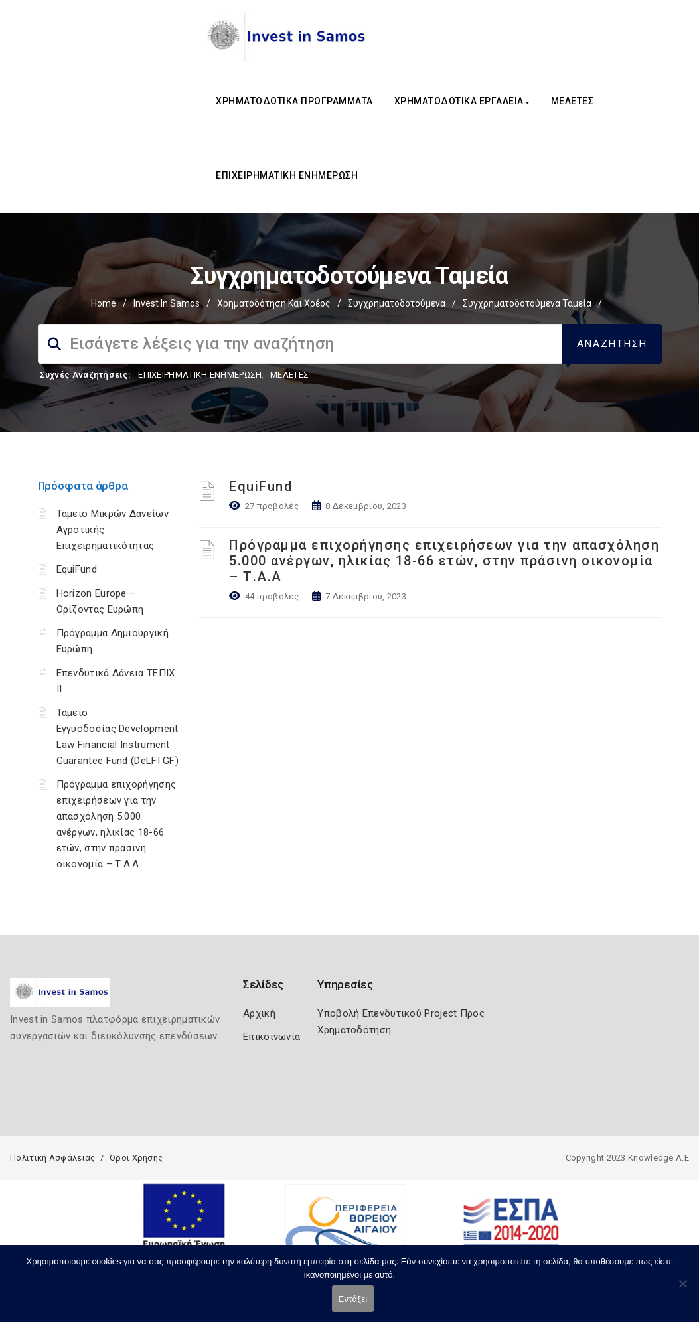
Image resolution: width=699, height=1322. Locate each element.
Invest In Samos (166, 303)
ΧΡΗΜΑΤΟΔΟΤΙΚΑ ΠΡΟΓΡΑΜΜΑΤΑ (294, 101)
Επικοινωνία (271, 1037)
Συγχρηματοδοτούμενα (396, 303)
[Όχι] (682, 1290)
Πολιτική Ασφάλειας (52, 1158)
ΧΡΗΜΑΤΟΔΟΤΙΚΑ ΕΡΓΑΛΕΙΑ (462, 101)
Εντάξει (353, 1299)
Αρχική (259, 1013)
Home (103, 303)
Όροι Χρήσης (136, 1158)
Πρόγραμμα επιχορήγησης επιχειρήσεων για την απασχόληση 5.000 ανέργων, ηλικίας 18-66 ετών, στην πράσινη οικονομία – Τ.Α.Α (444, 561)
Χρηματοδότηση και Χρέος (274, 303)
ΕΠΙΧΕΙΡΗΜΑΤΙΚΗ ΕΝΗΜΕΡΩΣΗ (287, 175)
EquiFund (76, 569)
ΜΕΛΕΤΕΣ (572, 101)
